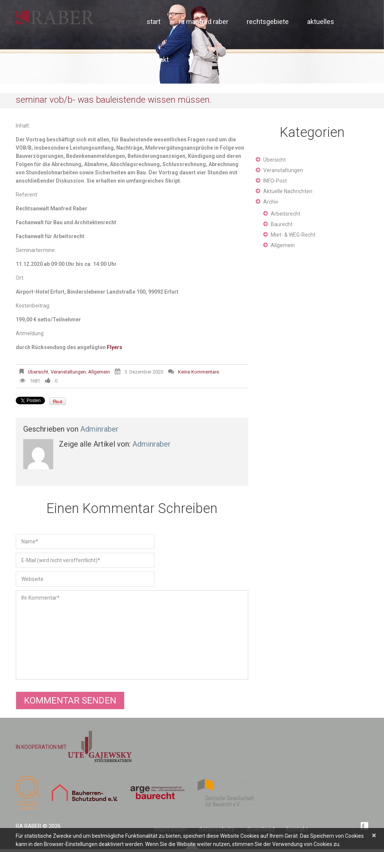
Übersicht (38, 372)
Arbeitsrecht (285, 214)
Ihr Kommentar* (132, 635)
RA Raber (28, 826)
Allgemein (99, 372)
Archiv (270, 202)
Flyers (114, 347)
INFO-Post (275, 181)
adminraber (99, 429)
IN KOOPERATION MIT (74, 747)
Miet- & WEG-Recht (293, 235)
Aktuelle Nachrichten (287, 191)
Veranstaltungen (68, 372)
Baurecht (281, 224)
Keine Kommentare (198, 372)
